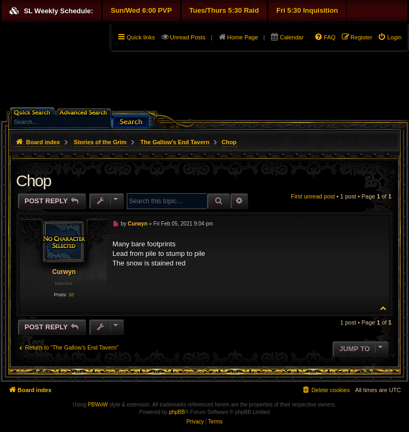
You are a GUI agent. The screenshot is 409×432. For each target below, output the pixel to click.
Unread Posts (188, 37)
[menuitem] (390, 37)
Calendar (292, 37)
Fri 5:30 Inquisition (307, 10)
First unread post (313, 196)
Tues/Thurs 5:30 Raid (224, 10)
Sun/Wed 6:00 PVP (141, 10)
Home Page (242, 37)
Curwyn (64, 272)
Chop (229, 142)
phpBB (177, 412)
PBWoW (98, 405)
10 (71, 294)
